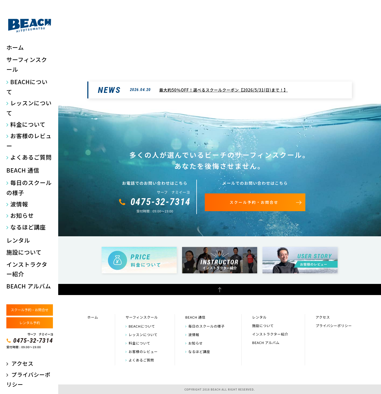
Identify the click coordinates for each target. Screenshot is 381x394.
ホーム (15, 47)
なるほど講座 (28, 227)
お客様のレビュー (29, 141)
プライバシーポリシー (334, 325)
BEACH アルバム (28, 286)
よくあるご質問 (31, 157)
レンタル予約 (29, 322)
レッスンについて (29, 108)
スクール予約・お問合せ (29, 309)
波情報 (19, 204)
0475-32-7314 (33, 340)
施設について (24, 252)
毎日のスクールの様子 (29, 187)
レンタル (18, 240)
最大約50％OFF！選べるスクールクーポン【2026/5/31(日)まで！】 (223, 90)
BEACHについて (27, 87)
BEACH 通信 (22, 170)
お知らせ (22, 215)
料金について (28, 124)
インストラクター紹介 (26, 269)
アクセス (22, 363)
